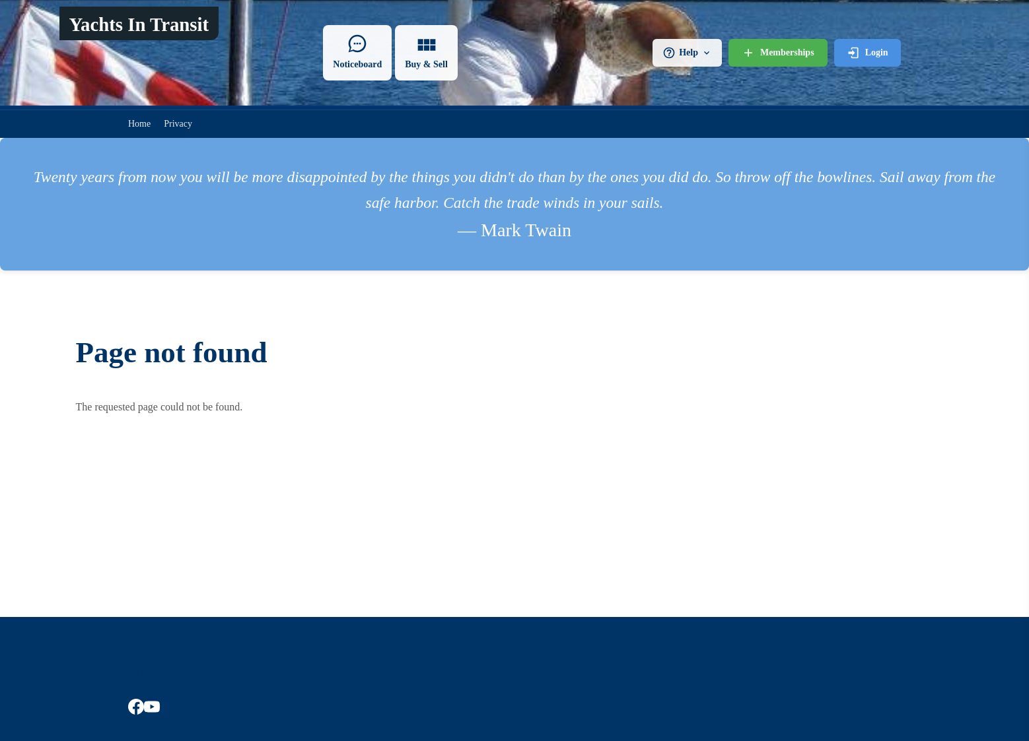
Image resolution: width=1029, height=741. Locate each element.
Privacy (178, 124)
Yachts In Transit (139, 24)
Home (139, 124)
